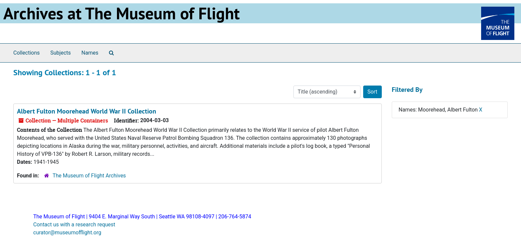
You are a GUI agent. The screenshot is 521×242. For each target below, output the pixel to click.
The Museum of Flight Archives (89, 175)
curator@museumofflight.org (67, 232)
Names (89, 53)
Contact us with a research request (74, 224)
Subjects (61, 53)
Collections (26, 53)
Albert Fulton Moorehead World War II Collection (86, 111)
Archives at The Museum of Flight (121, 13)
